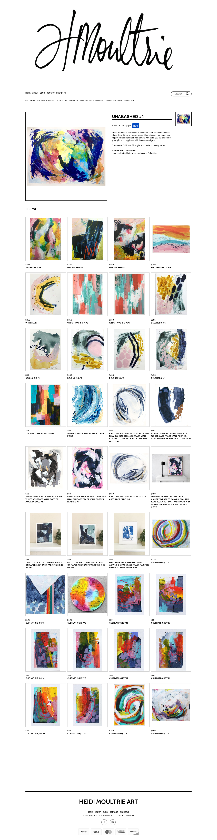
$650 (111, 494)
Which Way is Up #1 (119, 322)
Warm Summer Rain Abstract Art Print (85, 434)
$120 (27, 620)
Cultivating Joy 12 (118, 678)
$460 (69, 265)
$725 (153, 559)
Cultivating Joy (32, 100)
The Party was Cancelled (39, 433)
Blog (42, 93)
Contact (50, 93)
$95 (27, 375)
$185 (153, 320)
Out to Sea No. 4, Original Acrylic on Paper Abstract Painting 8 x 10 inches (44, 565)
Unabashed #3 (33, 267)
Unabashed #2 (75, 267)
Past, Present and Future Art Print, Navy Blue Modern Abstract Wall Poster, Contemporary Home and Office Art (129, 437)
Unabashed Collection (52, 100)
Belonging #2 (116, 378)
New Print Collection (105, 100)
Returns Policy (106, 816)
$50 (69, 430)
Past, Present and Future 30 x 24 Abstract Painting (127, 497)
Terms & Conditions (125, 816)
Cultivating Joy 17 (76, 623)
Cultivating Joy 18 (35, 623)
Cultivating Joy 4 (160, 562)
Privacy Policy (90, 816)
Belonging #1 (158, 378)
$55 (27, 559)
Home (28, 93)
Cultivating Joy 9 (76, 733)
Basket (61, 93)
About (35, 93)
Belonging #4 (32, 378)
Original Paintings (85, 100)
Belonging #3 (74, 378)
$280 (153, 265)
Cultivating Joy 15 (160, 623)
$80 (111, 620)
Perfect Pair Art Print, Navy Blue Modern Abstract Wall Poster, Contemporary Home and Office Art (171, 436)
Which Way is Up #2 (77, 322)
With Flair (31, 322)
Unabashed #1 (117, 267)
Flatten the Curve (161, 267)
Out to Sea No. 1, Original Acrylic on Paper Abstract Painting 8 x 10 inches (86, 565)
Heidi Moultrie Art (108, 801)
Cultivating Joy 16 (118, 623)
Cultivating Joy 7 (160, 733)
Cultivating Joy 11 (160, 678)
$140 (69, 375)
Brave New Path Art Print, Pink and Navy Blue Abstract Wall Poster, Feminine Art (86, 499)
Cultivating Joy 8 (118, 733)
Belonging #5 (158, 322)
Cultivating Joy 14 (34, 678)
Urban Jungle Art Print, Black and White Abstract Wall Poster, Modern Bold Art (44, 499)
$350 (27, 320)
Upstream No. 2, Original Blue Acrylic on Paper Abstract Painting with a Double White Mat (129, 565)
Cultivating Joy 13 (76, 678)
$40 (111, 559)
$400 (111, 375)
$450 (153, 494)
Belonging (70, 100)
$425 (27, 265)
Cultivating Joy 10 (35, 733)
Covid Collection (125, 100)
